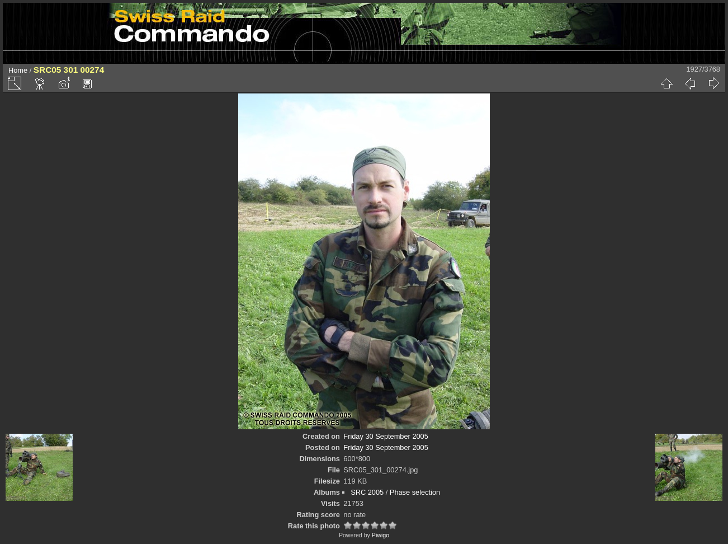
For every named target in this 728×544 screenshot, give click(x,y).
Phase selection (415, 492)
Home (17, 70)
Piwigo (380, 535)
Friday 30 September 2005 (385, 436)
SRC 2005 (367, 492)
